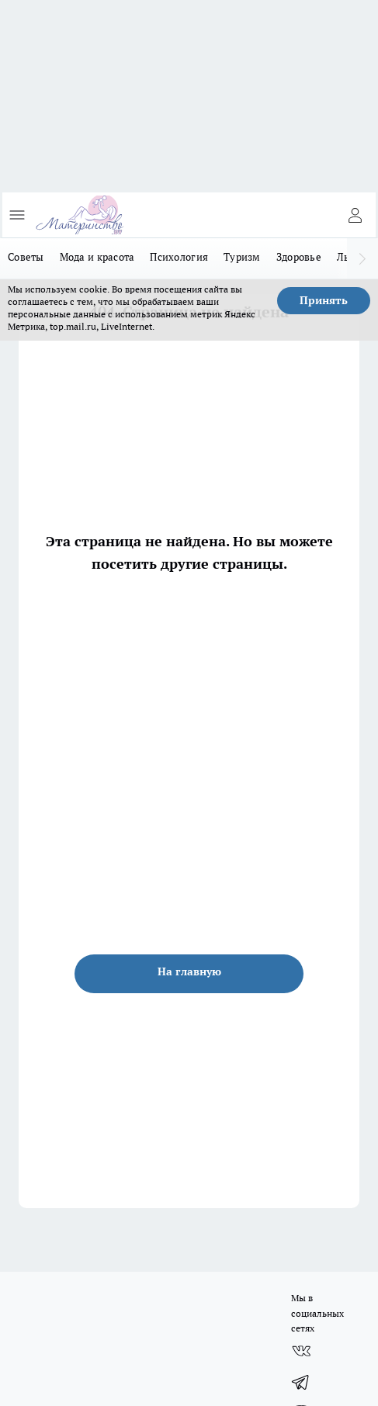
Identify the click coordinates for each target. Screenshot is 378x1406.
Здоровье (298, 257)
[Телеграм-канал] (301, 1381)
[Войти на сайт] (354, 214)
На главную (189, 971)
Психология (179, 257)
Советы (26, 257)
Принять (324, 300)
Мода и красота (97, 257)
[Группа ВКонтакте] (301, 1350)
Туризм (242, 257)
